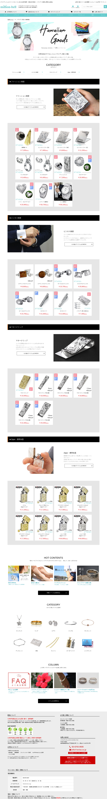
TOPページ (10, 19)
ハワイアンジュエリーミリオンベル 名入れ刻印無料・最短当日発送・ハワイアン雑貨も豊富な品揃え (26, 2)
